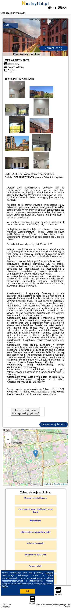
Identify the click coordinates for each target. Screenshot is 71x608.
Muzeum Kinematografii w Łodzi (35, 532)
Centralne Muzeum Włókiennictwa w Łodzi (36, 510)
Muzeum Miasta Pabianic (35, 498)
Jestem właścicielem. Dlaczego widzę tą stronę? (25, 412)
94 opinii (48, 177)
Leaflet (46, 484)
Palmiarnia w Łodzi (35, 543)
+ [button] (8, 434)
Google (49, 572)
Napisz (67, 606)
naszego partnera (46, 394)
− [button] (8, 440)
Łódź (6, 25)
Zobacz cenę (53, 48)
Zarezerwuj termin (53, 424)
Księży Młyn (35, 520)
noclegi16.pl (35, 3)
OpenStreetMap (60, 484)
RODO (5, 586)
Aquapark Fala (35, 566)
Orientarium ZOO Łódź (35, 554)
